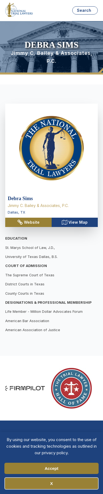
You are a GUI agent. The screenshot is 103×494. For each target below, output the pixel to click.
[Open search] (85, 10)
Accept (51, 468)
